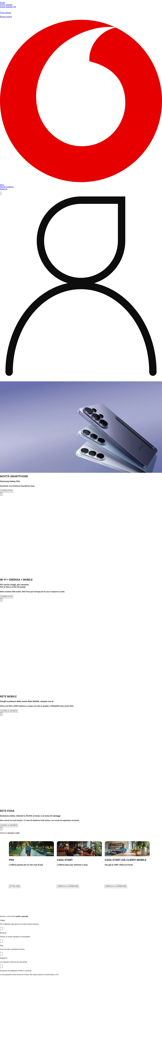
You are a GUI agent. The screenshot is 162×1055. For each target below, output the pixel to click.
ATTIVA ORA (14, 886)
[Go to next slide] (1, 494)
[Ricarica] (1, 941)
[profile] (81, 287)
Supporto (3, 189)
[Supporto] (1, 966)
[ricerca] (1, 193)
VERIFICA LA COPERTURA (68, 886)
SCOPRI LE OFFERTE (9, 711)
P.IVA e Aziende (6, 5)
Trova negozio (81, 12)
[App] (1, 953)
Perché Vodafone (7, 187)
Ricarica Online (81, 16)
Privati (2, 3)
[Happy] (1, 928)
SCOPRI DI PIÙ (6, 491)
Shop (2, 185)
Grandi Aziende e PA (8, 7)
